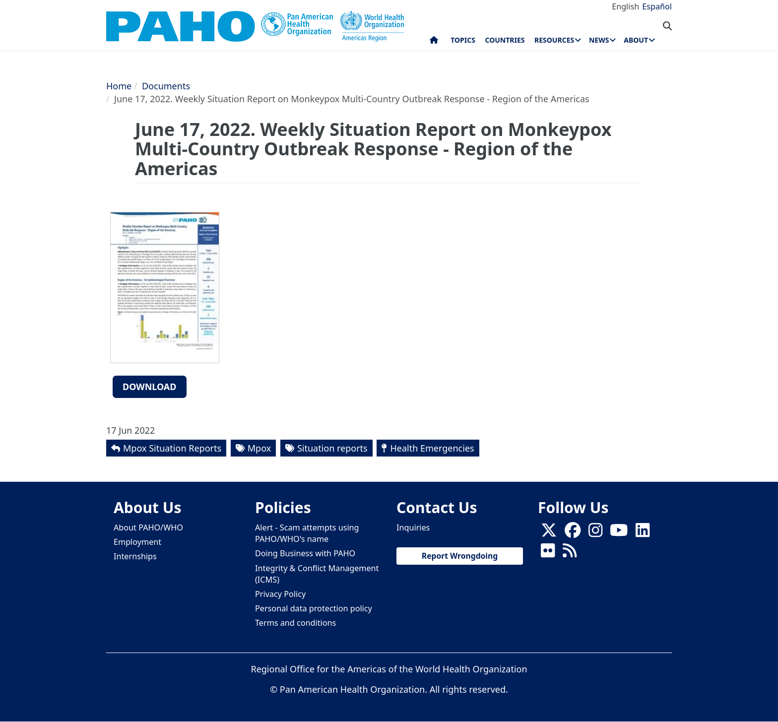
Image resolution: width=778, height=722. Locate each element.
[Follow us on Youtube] (619, 533)
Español (657, 6)
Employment (137, 541)
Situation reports (332, 448)
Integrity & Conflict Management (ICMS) (317, 574)
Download (150, 387)
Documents (166, 86)
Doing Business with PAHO (305, 553)
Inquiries (413, 527)
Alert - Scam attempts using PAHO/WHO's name (307, 533)
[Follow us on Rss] (570, 553)
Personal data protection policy (313, 608)
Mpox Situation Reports (172, 448)
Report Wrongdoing (460, 555)
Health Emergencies (432, 448)
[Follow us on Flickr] (548, 553)
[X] (549, 533)
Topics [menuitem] (463, 40)
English (625, 6)
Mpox (259, 448)
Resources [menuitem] (554, 40)
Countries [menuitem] (504, 40)
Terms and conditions (295, 622)
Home (118, 86)
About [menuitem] (636, 40)
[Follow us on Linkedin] (642, 533)
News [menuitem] (599, 40)
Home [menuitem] (434, 42)
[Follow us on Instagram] (595, 533)
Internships (135, 556)
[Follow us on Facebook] (573, 533)
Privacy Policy (280, 594)
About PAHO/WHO (148, 527)
